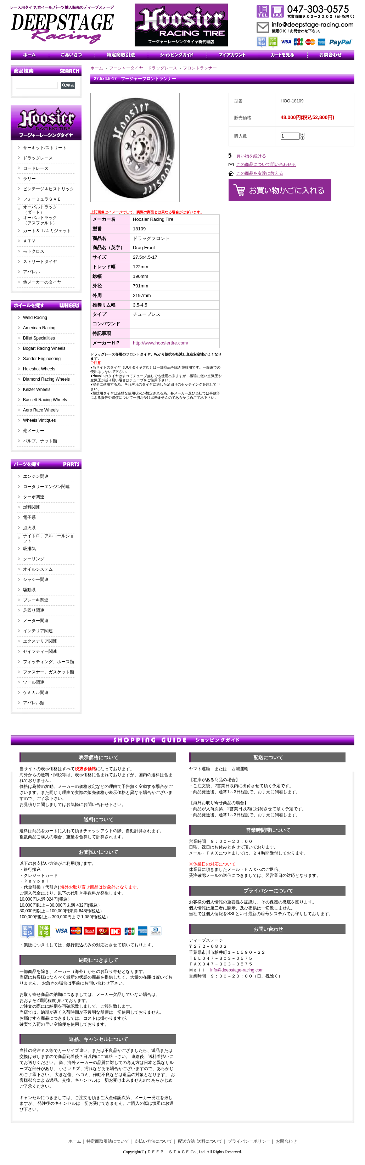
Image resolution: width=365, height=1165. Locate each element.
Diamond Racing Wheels (46, 379)
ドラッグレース (38, 158)
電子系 (29, 517)
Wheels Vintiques (39, 420)
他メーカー (33, 430)
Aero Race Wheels (40, 410)
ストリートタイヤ (40, 261)
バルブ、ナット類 (40, 440)
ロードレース (36, 168)
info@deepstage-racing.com (236, 970)
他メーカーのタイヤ (42, 282)
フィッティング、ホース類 (48, 661)
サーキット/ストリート (45, 147)
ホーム (96, 68)
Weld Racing (35, 317)
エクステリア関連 (40, 641)
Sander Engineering (42, 358)
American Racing (39, 327)
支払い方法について (153, 1141)
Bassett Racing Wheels (45, 399)
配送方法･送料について (200, 1141)
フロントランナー (200, 68)
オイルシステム (38, 569)
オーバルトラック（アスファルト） (40, 220)
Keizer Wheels (36, 389)
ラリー (31, 178)
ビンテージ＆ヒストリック (48, 188)
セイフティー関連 (40, 651)
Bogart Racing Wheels (44, 348)
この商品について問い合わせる (266, 164)
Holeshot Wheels (39, 368)
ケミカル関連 (36, 692)
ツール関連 (33, 682)
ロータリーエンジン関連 (46, 486)
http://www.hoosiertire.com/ (160, 343)
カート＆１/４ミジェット (47, 230)
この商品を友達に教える (259, 173)
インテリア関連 (38, 630)
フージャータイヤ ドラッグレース (143, 68)
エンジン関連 (36, 476)
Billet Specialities (39, 338)
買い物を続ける (251, 155)
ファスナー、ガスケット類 (48, 672)
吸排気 (29, 548)
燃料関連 (31, 507)
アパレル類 (33, 702)
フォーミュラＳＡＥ (42, 199)
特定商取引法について (107, 1141)
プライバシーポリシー (249, 1141)
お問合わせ (286, 1141)
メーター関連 (36, 620)
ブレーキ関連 (36, 600)
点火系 (29, 527)
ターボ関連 (33, 496)
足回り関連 (33, 610)
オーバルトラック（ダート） (40, 210)
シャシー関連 (36, 579)
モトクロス (33, 251)
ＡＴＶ (29, 241)
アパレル (31, 271)
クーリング (33, 558)
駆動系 (29, 589)
